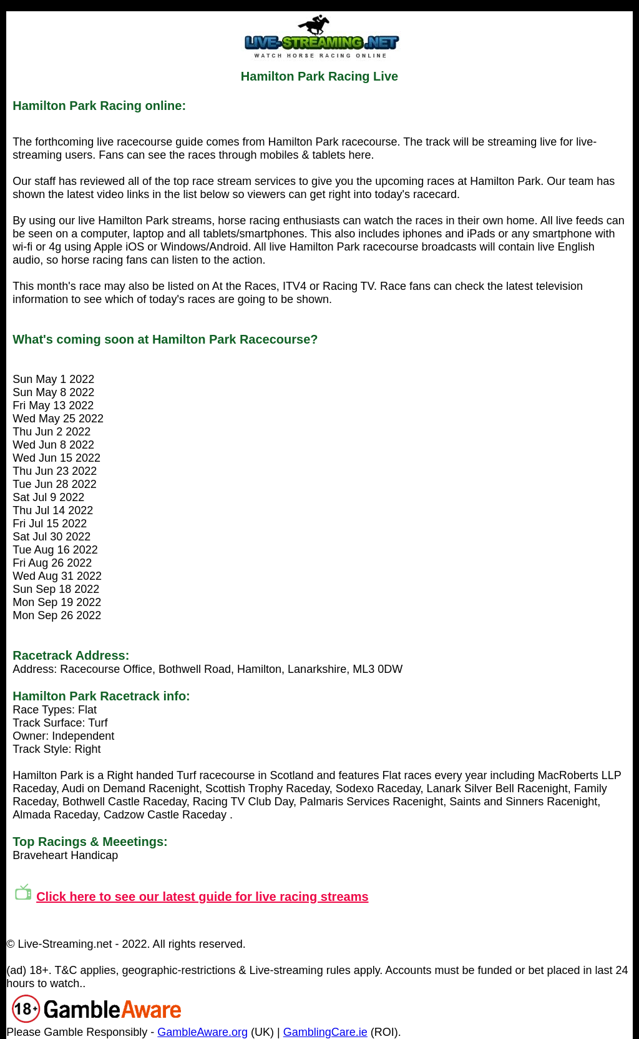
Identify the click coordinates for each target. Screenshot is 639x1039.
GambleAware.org (202, 1032)
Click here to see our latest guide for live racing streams (202, 896)
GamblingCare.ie (325, 1032)
